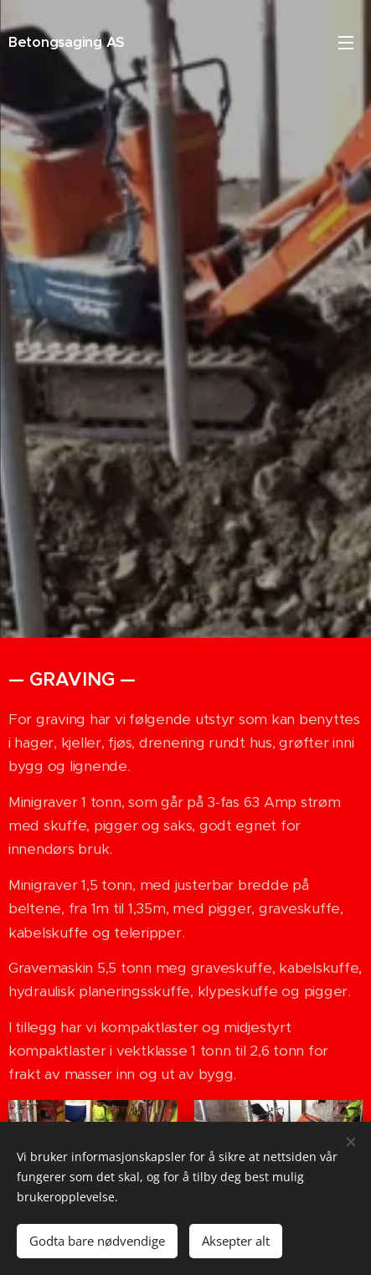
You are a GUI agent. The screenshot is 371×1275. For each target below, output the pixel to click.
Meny (345, 43)
